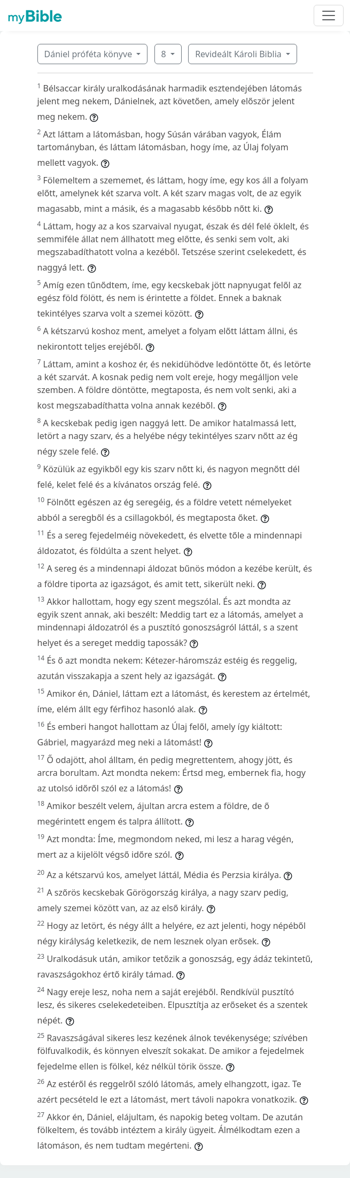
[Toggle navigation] (329, 15)
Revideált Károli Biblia (239, 54)
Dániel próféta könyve (89, 54)
